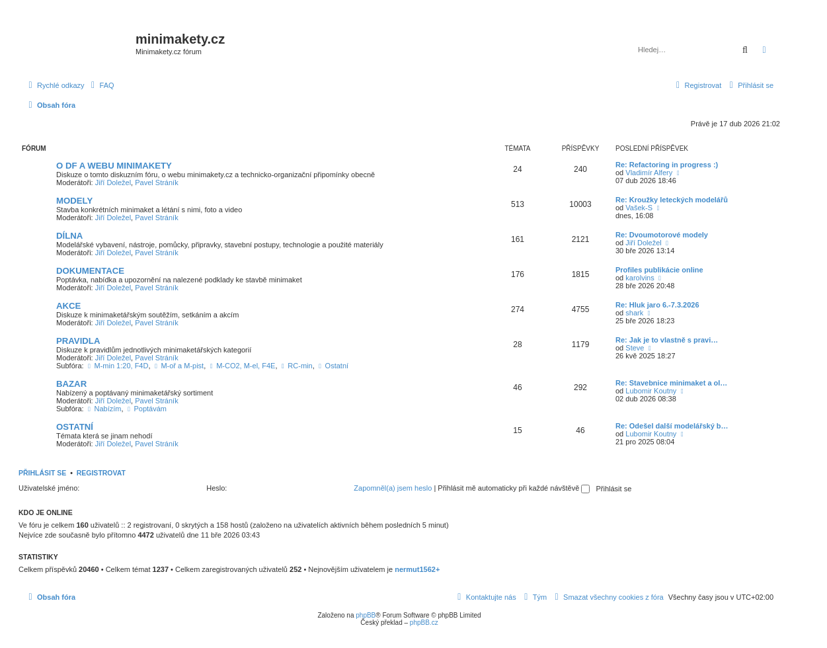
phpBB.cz (424, 622)
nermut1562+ (417, 569)
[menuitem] (101, 85)
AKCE (68, 306)
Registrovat (101, 473)
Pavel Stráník (156, 182)
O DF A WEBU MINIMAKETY (114, 166)
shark (634, 313)
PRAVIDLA (78, 341)
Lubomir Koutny (650, 391)
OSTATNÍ (74, 427)
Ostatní (332, 366)
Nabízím (104, 409)
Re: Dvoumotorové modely (661, 235)
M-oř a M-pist (178, 366)
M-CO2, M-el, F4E (241, 366)
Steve (634, 348)
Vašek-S (638, 208)
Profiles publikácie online (659, 270)
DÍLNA (69, 236)
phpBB (365, 615)
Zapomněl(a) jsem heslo (393, 488)
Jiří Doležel (113, 182)
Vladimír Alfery (648, 173)
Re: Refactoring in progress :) (666, 165)
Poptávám (146, 409)
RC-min (296, 366)
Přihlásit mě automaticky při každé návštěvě (514, 488)
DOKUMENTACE (90, 271)
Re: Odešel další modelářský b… (672, 426)
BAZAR (71, 384)
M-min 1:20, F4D (117, 366)
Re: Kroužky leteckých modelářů (671, 200)
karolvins (639, 278)
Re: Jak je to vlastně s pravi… (666, 340)
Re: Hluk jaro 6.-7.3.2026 (657, 305)
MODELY (74, 201)
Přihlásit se (42, 473)
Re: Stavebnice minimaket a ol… (671, 383)
